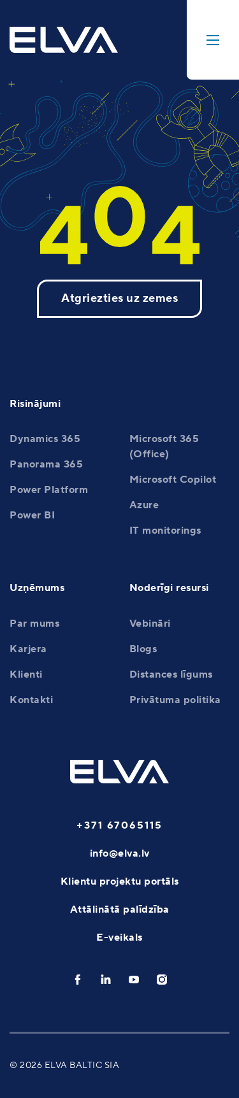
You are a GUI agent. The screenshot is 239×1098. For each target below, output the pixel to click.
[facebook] (77, 979)
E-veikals (119, 937)
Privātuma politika (175, 700)
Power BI (32, 515)
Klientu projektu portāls (120, 881)
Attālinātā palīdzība (120, 909)
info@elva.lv (120, 853)
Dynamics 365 (45, 438)
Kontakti (31, 700)
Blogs (143, 649)
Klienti (26, 674)
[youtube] (133, 979)
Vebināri (150, 623)
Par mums (34, 623)
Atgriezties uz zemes (119, 298)
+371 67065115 (119, 825)
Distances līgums (171, 674)
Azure (144, 505)
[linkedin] (105, 979)
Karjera (28, 649)
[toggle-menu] (213, 40)
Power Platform (49, 489)
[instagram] (161, 979)
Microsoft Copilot (173, 479)
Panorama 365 (46, 464)
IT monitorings (165, 530)
